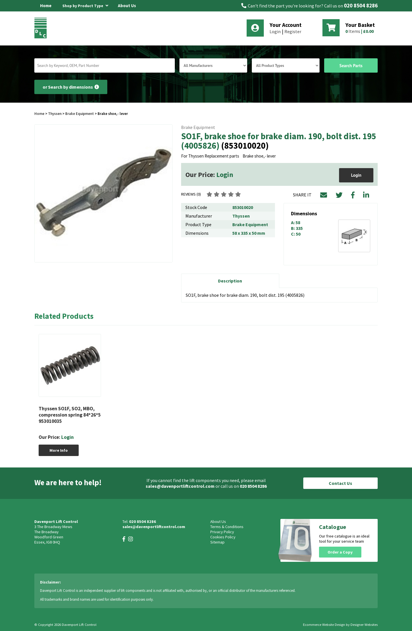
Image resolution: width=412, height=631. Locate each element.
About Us (127, 5)
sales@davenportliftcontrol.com (180, 486)
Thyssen (55, 113)
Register (292, 31)
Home (46, 5)
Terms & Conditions (226, 526)
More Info (58, 450)
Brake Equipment (79, 113)
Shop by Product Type (85, 5)
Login (275, 31)
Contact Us (340, 483)
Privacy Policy (222, 531)
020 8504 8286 (361, 5)
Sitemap (217, 542)
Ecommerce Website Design (324, 624)
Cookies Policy (222, 537)
